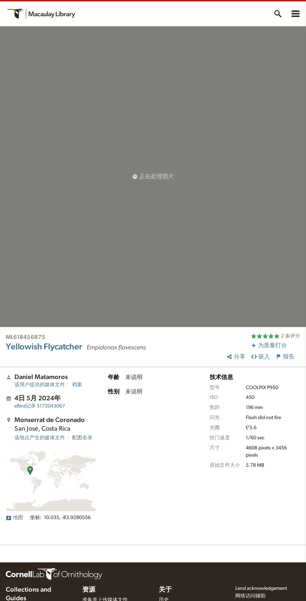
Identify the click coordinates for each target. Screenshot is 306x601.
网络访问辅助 (250, 595)
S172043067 (39, 406)
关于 (165, 590)
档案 (77, 384)
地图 (14, 517)
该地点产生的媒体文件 (39, 437)
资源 (88, 590)
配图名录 (82, 437)
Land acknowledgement (261, 588)
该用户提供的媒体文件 (39, 384)
